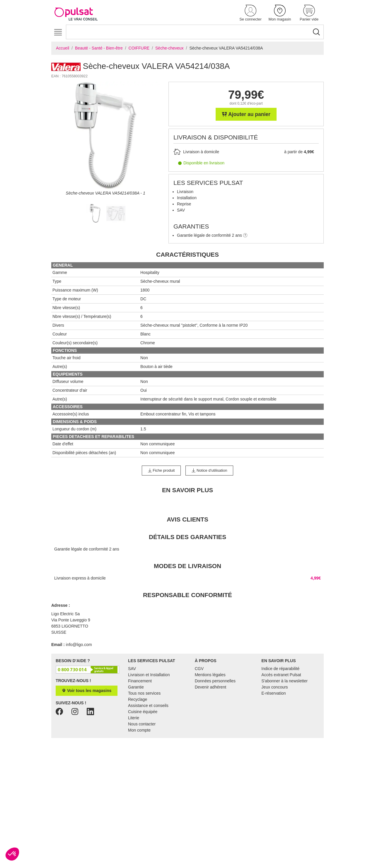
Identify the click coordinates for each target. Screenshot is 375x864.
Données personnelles (215, 681)
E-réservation (273, 693)
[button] (250, 13)
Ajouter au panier (246, 114)
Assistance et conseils (148, 705)
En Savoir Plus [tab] (187, 490)
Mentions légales (210, 674)
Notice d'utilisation (209, 470)
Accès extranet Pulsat (281, 674)
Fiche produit (161, 470)
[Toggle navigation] (57, 32)
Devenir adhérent (210, 687)
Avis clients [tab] (187, 519)
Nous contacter (142, 724)
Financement (140, 681)
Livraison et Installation (149, 674)
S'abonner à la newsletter (284, 681)
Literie (133, 717)
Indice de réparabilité (280, 668)
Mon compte (139, 730)
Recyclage (137, 699)
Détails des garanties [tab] (187, 537)
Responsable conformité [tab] (187, 595)
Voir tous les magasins (86, 690)
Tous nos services (144, 693)
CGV (199, 668)
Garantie (136, 687)
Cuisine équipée (142, 711)
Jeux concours (274, 687)
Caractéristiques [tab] (187, 254)
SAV (132, 668)
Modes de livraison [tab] (187, 566)
